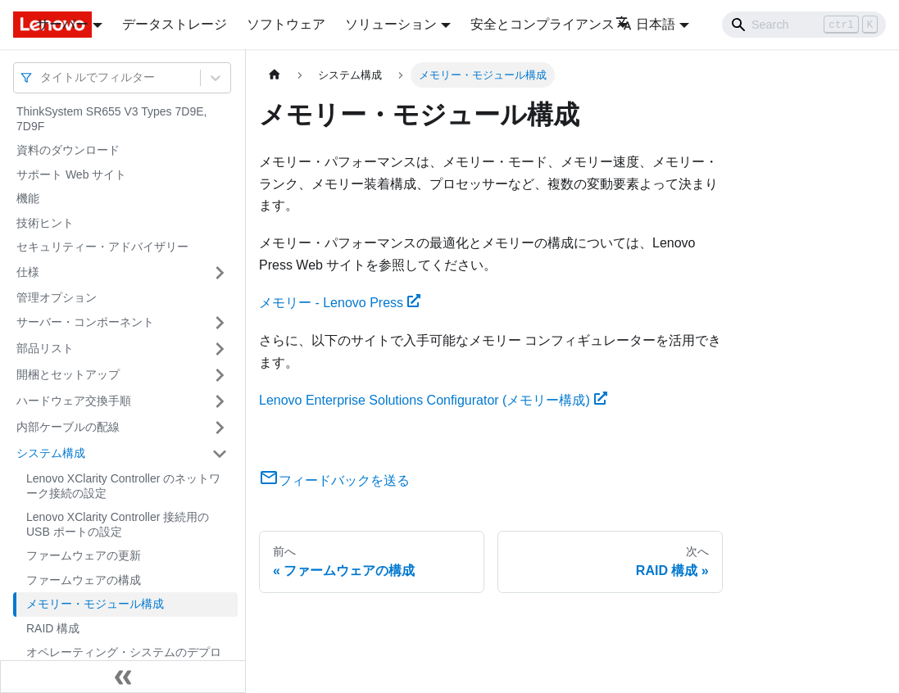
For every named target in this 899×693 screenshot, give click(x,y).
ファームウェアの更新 (83, 555)
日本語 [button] (645, 24)
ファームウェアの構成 (83, 580)
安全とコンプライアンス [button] (542, 24)
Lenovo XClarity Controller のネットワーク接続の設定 (123, 486)
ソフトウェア (286, 24)
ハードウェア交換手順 (73, 400)
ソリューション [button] (391, 24)
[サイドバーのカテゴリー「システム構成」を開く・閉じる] (220, 454)
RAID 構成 (52, 628)
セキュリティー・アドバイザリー (102, 246)
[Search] (804, 24)
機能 (27, 198)
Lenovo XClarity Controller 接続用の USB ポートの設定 (117, 524)
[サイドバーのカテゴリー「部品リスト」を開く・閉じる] (220, 349)
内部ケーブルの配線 (68, 426)
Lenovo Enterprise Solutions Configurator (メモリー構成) (433, 400)
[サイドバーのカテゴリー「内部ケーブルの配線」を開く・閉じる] (220, 427)
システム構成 (50, 453)
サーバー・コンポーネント (85, 321)
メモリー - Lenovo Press (339, 303)
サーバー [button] (62, 24)
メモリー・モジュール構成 (95, 603)
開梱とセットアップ (68, 374)
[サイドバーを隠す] (123, 676)
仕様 (27, 272)
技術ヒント (45, 222)
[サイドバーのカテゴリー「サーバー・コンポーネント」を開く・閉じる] (220, 323)
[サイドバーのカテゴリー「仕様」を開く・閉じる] (220, 273)
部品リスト (45, 348)
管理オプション (56, 297)
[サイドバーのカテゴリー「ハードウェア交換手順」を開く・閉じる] (220, 401)
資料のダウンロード (68, 149)
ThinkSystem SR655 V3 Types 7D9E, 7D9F (111, 119)
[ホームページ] (274, 75)
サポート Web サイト (71, 174)
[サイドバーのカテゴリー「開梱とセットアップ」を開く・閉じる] (220, 375)
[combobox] (41, 77)
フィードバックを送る (334, 480)
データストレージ (174, 24)
